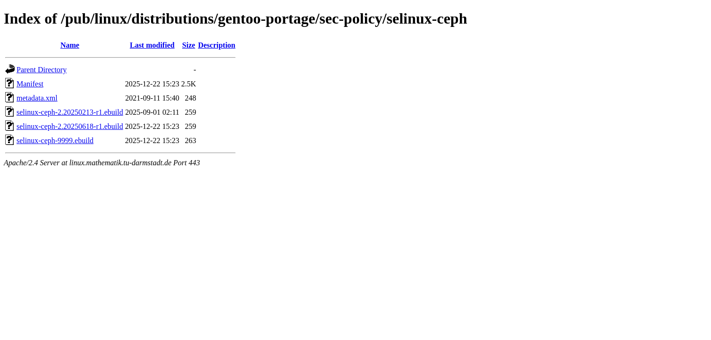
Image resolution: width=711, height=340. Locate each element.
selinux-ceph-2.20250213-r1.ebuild (70, 112)
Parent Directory (42, 70)
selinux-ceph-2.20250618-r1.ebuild (70, 126)
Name (69, 45)
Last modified (152, 45)
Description (216, 45)
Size (188, 45)
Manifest (30, 84)
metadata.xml (37, 98)
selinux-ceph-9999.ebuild (55, 140)
